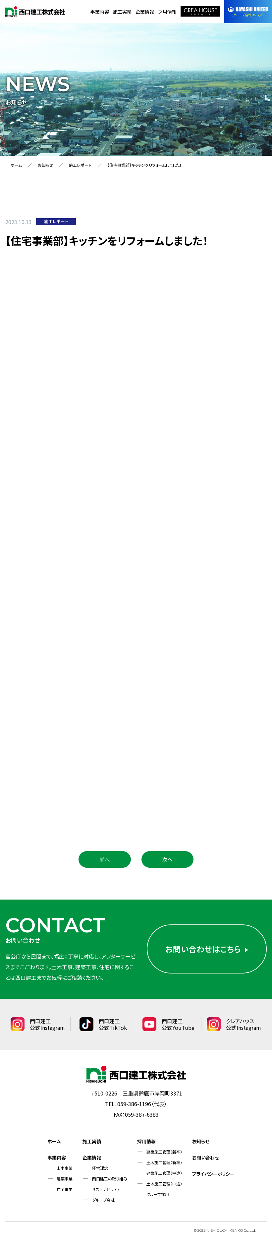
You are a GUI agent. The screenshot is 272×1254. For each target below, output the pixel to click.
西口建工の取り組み (109, 1178)
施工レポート (80, 165)
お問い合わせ (205, 1157)
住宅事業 (65, 1189)
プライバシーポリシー (213, 1173)
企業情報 (145, 11)
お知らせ (45, 165)
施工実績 (122, 11)
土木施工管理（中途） (164, 1183)
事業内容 (99, 11)
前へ (104, 859)
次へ (167, 859)
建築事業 (65, 1178)
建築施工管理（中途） (164, 1173)
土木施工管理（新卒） (164, 1162)
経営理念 (100, 1168)
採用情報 (167, 11)
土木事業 (65, 1168)
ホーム (16, 165)
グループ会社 (103, 1200)
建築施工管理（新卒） (164, 1152)
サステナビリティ (106, 1189)
